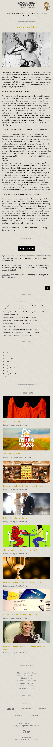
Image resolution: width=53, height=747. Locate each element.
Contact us (6, 275)
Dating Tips (7, 371)
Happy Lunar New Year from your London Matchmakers (24, 306)
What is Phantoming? (12, 421)
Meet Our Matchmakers (26, 676)
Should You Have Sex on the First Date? (20, 550)
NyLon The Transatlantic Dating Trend (20, 614)
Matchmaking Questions (26, 673)
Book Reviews (8, 356)
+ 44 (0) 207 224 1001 (26, 724)
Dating (5, 365)
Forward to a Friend (26, 686)
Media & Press (26, 678)
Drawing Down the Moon (12, 374)
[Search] (47, 288)
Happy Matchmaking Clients (26, 683)
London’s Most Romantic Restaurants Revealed (23, 486)
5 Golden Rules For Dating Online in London (20, 317)
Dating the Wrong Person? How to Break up (20, 320)
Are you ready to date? (13, 453)
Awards (6, 353)
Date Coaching (9, 359)
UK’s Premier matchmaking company (22, 265)
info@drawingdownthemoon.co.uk (26, 726)
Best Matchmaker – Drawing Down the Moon (22, 582)
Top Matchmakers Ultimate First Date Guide (20, 329)
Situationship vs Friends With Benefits (17, 323)
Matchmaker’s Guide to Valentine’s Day (18, 309)
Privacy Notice (26, 737)
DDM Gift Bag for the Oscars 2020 (17, 518)
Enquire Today (27, 248)
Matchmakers (8, 377)
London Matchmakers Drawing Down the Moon (21, 332)
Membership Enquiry (27, 688)
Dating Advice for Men (11, 368)
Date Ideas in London (11, 362)
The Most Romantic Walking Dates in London (20, 335)
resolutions (30, 77)
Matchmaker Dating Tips (26, 681)
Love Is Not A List (9, 326)
